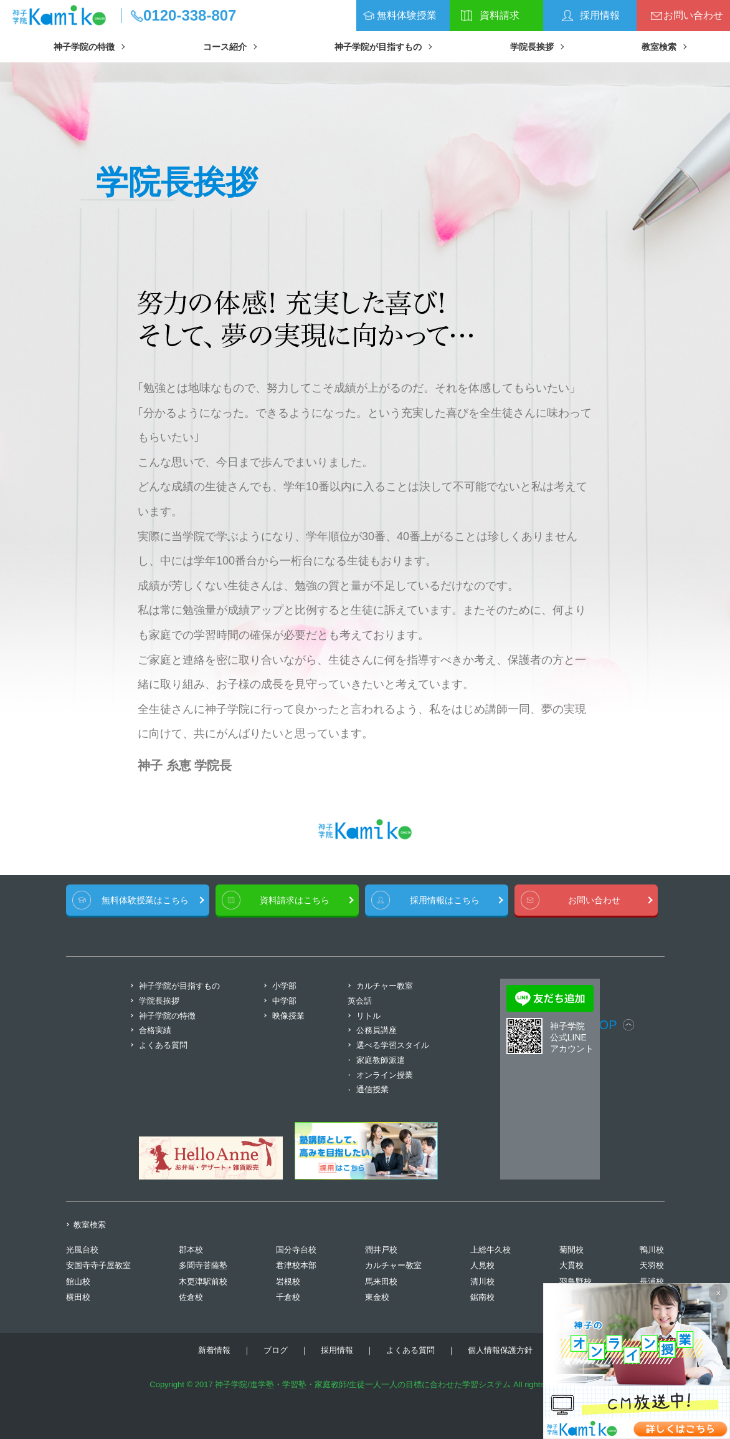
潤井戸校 (381, 1249)
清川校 (482, 1281)
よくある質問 (163, 1045)
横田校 (78, 1297)
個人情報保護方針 (500, 1350)
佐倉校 (191, 1297)
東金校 (377, 1297)
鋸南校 (482, 1297)
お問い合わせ (693, 15)
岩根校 (288, 1281)
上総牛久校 (490, 1249)
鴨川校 (652, 1249)
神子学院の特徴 (84, 47)
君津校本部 (296, 1265)
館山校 (78, 1281)
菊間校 (571, 1249)
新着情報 (214, 1350)
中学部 (284, 1000)
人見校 (482, 1265)
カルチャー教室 (393, 1265)
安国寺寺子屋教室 (98, 1265)
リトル (368, 1015)
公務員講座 (376, 1030)
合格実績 (155, 1030)
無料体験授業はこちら (145, 900)
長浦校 (652, 1281)
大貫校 (571, 1265)
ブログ (275, 1350)
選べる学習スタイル (392, 1045)
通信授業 (372, 1089)
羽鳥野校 (575, 1281)
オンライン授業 (384, 1075)
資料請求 (499, 15)
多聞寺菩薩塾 (203, 1265)
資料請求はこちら (294, 900)
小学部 (284, 986)
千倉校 (288, 1297)
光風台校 (82, 1249)
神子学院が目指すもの (378, 47)
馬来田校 (381, 1281)
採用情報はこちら (445, 900)
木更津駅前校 (203, 1281)
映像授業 (288, 1015)
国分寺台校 (296, 1249)
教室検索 (659, 47)
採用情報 (600, 15)
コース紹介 (225, 47)
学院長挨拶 (532, 47)
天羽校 (652, 1265)
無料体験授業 (407, 15)
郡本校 (191, 1249)
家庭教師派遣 (380, 1060)
